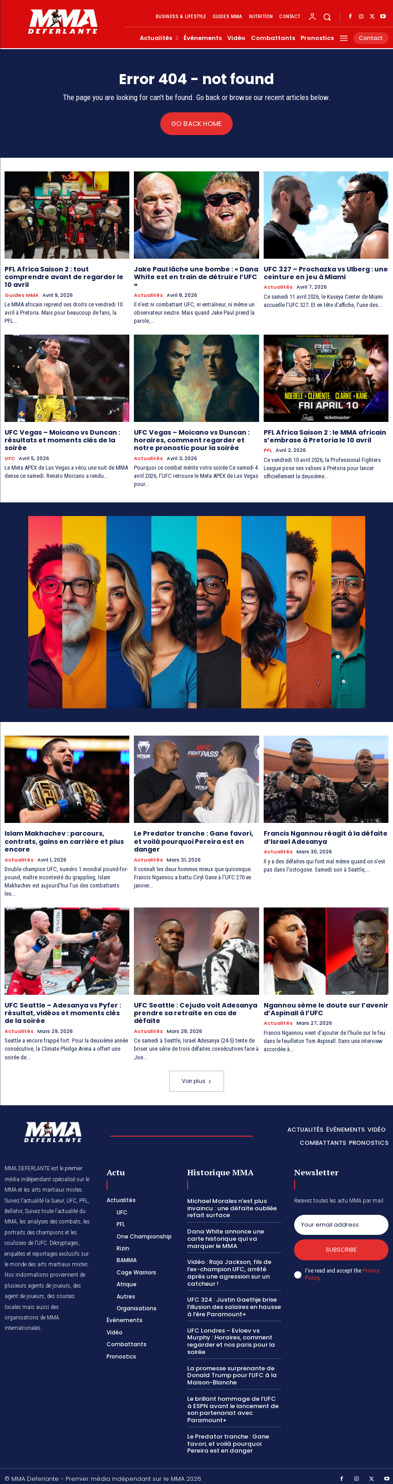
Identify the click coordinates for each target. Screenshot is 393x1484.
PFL (268, 449)
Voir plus (197, 1077)
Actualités (148, 294)
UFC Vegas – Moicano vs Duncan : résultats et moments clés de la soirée (62, 439)
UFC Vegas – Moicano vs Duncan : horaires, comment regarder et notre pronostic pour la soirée (191, 439)
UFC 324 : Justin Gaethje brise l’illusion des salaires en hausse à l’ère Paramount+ (233, 1302)
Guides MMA (22, 294)
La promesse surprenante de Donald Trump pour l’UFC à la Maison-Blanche (231, 1370)
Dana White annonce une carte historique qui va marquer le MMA (233, 1234)
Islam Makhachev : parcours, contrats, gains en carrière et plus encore (64, 839)
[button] (327, 17)
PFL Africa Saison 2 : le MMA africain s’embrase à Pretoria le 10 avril (324, 435)
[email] (341, 1222)
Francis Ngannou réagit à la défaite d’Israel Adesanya (325, 835)
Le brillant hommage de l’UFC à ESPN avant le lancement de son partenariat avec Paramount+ (234, 1404)
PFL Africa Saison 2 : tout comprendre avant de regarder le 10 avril (64, 276)
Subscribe (341, 1246)
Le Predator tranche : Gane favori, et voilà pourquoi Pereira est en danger (193, 839)
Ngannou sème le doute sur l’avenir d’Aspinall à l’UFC (326, 1006)
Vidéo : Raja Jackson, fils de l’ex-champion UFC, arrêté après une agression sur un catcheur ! (228, 1269)
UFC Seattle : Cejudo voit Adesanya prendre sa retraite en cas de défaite (194, 1010)
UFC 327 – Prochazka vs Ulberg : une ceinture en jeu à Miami (325, 272)
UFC (10, 457)
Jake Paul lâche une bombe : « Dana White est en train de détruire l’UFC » (196, 276)
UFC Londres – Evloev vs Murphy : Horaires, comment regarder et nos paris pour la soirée (230, 1337)
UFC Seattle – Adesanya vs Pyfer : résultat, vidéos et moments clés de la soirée (67, 1010)
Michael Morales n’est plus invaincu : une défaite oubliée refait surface (230, 1204)
